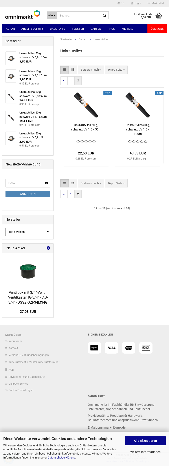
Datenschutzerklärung (61, 457)
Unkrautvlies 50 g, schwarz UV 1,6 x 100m (138, 129)
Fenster (78, 28)
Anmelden (28, 194)
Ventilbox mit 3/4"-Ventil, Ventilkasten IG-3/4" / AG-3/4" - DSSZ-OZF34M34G (28, 297)
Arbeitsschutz (32, 28)
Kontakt (13, 348)
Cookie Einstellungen (21, 390)
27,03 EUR (28, 312)
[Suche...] (52, 15)
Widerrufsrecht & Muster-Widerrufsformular (34, 362)
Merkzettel (156, 3)
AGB (11, 369)
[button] (120, 3)
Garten (95, 28)
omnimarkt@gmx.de (111, 427)
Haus (111, 28)
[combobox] (91, 70)
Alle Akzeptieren (145, 440)
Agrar (10, 28)
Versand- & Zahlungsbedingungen (29, 355)
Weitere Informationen (145, 452)
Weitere (127, 28)
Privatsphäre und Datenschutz (27, 376)
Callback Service (18, 383)
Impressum (15, 341)
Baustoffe (57, 28)
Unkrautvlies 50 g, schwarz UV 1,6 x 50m (86, 127)
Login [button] (136, 3)
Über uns (157, 28)
